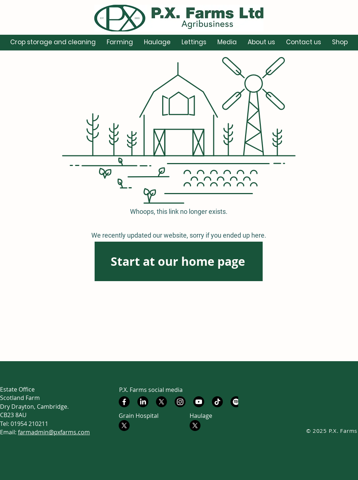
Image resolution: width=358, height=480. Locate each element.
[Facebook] (124, 401)
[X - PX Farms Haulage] (195, 425)
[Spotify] (236, 401)
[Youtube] (198, 401)
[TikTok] (217, 401)
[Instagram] (180, 401)
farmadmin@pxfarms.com (54, 432)
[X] (161, 401)
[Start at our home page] (179, 261)
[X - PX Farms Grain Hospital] (124, 425)
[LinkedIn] (142, 401)
